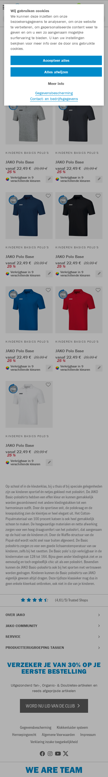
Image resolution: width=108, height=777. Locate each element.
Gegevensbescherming (54, 92)
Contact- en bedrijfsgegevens (54, 98)
